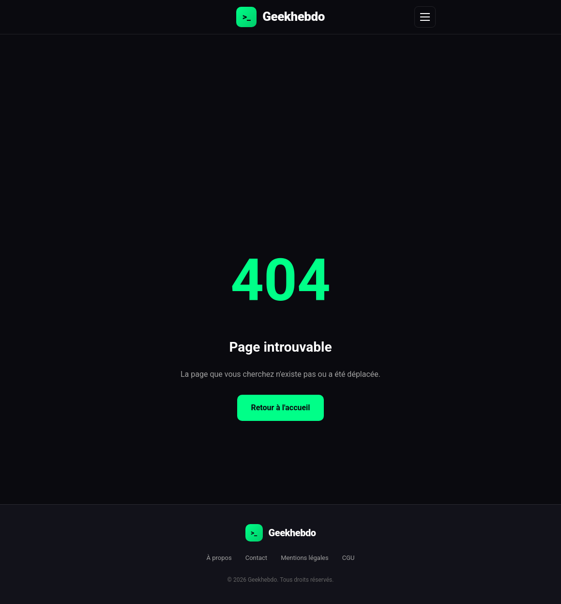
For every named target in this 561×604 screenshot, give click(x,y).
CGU (348, 557)
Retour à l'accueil (280, 407)
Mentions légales (305, 557)
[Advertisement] (280, 107)
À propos (219, 557)
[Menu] (425, 17)
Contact (256, 557)
